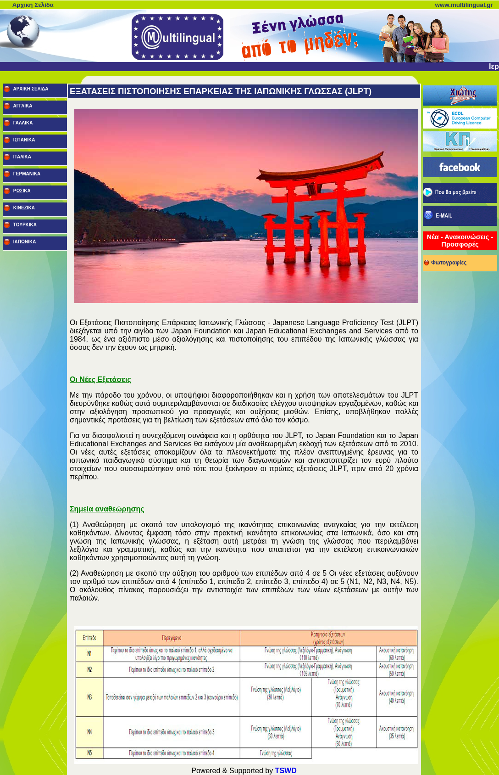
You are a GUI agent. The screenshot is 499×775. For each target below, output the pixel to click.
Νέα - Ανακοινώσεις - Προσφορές (460, 240)
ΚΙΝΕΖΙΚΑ (23, 207)
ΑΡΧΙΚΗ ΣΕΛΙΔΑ (30, 88)
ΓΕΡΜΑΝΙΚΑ (26, 173)
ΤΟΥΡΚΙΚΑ (24, 224)
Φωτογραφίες (444, 261)
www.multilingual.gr (464, 4)
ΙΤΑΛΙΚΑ (21, 156)
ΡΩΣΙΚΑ (21, 190)
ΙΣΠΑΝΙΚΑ (23, 139)
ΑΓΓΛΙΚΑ (22, 105)
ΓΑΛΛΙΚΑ (22, 122)
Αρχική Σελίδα (33, 4)
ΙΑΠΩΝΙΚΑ (24, 241)
